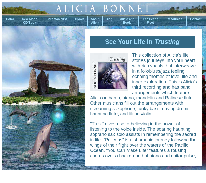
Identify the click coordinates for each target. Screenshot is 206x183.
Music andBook (127, 20)
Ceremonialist (57, 19)
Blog (109, 19)
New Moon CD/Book (29, 20)
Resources (174, 19)
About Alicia (95, 20)
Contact (196, 19)
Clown (79, 19)
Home (10, 19)
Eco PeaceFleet (150, 20)
